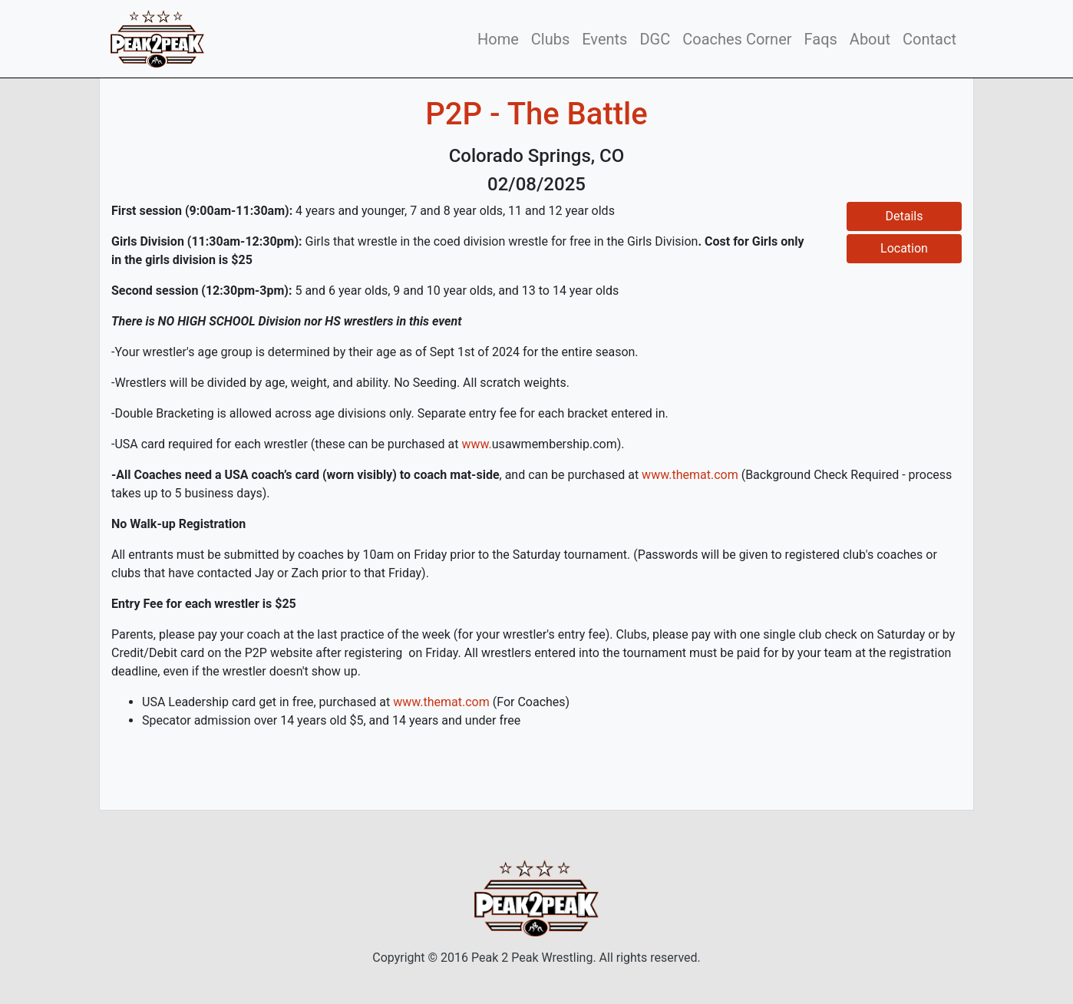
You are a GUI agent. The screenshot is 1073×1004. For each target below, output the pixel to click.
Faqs (820, 39)
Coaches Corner (736, 39)
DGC (654, 39)
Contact (929, 39)
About (870, 39)
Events (604, 39)
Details (904, 216)
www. (476, 444)
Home (498, 39)
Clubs (550, 39)
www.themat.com (690, 474)
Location (904, 248)
